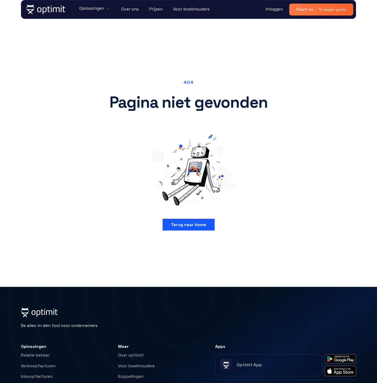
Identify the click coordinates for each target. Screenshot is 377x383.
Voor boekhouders (191, 9)
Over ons (130, 9)
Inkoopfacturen (37, 376)
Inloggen (274, 9)
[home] (46, 9)
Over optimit (131, 355)
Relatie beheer (35, 355)
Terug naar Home (188, 224)
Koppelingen (130, 376)
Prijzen (156, 9)
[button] (95, 8)
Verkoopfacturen (38, 366)
